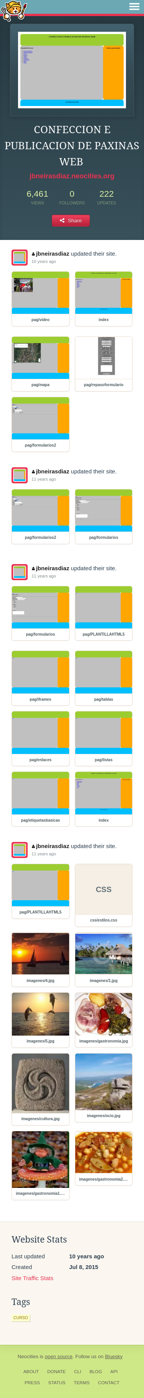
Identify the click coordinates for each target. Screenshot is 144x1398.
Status (57, 1382)
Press (32, 1382)
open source (59, 1356)
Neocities (28, 1356)
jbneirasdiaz (50, 253)
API (114, 1371)
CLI (77, 1371)
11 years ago (43, 479)
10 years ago (43, 261)
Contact (108, 1382)
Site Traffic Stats (32, 1278)
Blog (95, 1371)
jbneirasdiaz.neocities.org (72, 176)
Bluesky (113, 1356)
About (31, 1371)
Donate (56, 1371)
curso (20, 1317)
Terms (81, 1382)
